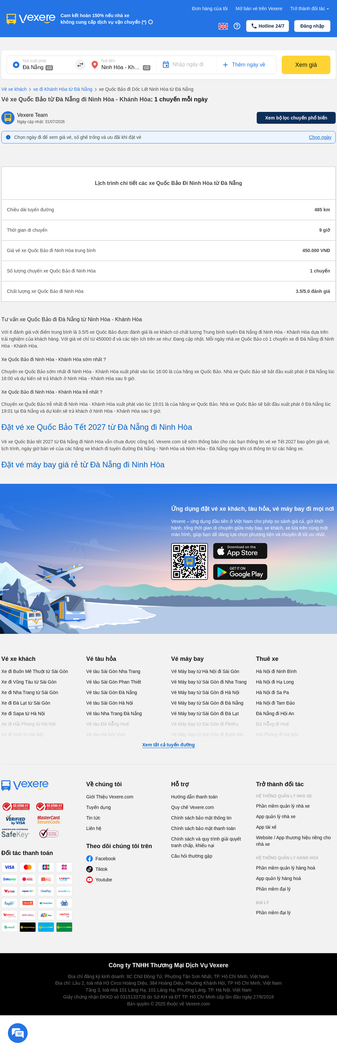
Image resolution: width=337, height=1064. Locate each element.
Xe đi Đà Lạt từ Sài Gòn (25, 703)
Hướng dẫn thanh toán (194, 796)
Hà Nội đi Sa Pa (272, 692)
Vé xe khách (14, 89)
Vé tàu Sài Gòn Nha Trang (113, 671)
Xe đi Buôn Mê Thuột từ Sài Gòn (34, 671)
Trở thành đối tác (310, 9)
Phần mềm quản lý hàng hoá (285, 867)
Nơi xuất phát (34, 61)
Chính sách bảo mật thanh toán (203, 828)
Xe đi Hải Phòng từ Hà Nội (28, 724)
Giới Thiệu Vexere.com (109, 796)
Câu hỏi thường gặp (191, 856)
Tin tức (93, 817)
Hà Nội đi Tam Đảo (275, 703)
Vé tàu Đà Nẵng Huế (107, 724)
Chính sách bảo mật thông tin (201, 817)
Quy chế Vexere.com (192, 807)
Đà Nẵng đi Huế (272, 724)
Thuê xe (267, 659)
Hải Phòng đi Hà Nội (277, 734)
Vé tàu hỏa (101, 659)
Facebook (105, 858)
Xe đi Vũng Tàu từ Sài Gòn (29, 682)
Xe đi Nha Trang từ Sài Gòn (29, 692)
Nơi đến (108, 61)
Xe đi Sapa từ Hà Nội (23, 713)
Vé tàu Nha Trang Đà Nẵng (114, 713)
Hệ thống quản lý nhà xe (284, 796)
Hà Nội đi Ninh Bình (276, 671)
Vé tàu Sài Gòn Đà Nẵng (111, 692)
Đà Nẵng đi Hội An (275, 713)
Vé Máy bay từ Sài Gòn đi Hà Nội (205, 692)
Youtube (103, 879)
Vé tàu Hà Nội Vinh (105, 734)
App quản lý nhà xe (276, 816)
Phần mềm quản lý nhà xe (283, 806)
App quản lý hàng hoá (278, 878)
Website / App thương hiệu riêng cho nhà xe (293, 841)
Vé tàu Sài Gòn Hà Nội (109, 703)
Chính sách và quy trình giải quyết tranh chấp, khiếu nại (206, 842)
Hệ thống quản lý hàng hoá (287, 858)
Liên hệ (93, 828)
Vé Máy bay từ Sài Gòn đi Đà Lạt (205, 713)
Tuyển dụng (98, 807)
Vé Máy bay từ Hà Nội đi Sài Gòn (205, 671)
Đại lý (262, 902)
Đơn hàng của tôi (210, 8)
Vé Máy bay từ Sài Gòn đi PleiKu (204, 724)
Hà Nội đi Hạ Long (275, 682)
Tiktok (101, 869)
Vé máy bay (187, 659)
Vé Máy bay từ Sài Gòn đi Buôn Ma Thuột (207, 738)
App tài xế (266, 827)
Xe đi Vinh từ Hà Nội (22, 734)
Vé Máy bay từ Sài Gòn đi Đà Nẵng (207, 703)
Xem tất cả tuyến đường (168, 744)
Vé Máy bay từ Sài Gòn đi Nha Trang (208, 682)
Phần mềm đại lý (273, 889)
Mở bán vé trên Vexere (259, 8)
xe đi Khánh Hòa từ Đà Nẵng (59, 89)
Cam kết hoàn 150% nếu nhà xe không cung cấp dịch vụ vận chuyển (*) (103, 19)
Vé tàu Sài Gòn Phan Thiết (113, 682)
